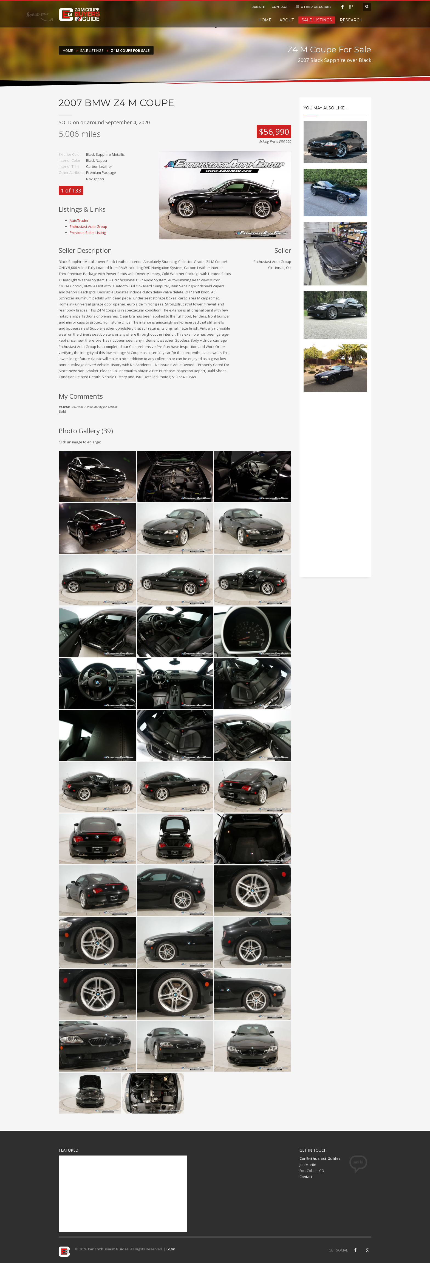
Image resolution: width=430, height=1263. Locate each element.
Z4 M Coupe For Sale (130, 50)
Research (351, 20)
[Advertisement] (335, 489)
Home (264, 20)
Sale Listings (317, 20)
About (286, 20)
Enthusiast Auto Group (88, 226)
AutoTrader (79, 220)
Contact (305, 1176)
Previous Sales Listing (88, 232)
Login (170, 1249)
